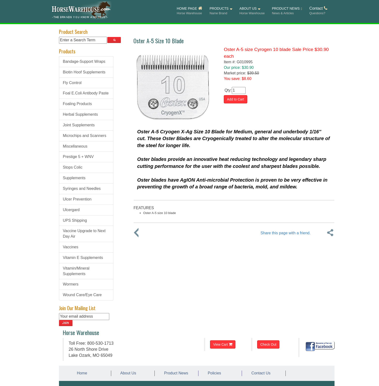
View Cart (222, 344)
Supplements (74, 178)
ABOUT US (252, 11)
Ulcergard (71, 210)
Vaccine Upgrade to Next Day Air (84, 233)
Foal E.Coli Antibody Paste (86, 93)
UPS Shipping (75, 220)
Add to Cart (235, 99)
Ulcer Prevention (77, 199)
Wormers (71, 284)
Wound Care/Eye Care (82, 295)
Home (81, 373)
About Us (127, 373)
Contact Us (259, 373)
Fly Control (72, 83)
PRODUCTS (221, 11)
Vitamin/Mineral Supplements (76, 271)
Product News (175, 373)
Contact (318, 11)
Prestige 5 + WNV (78, 157)
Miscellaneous (75, 146)
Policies (213, 373)
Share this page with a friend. (286, 233)
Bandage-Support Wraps (84, 61)
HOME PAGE (189, 11)
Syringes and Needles (82, 188)
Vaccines (70, 247)
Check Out (268, 344)
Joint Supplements (79, 125)
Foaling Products (77, 104)
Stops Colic (72, 167)
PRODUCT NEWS (287, 11)
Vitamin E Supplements (83, 258)
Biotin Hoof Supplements (84, 72)
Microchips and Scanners (84, 136)
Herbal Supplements (80, 114)
